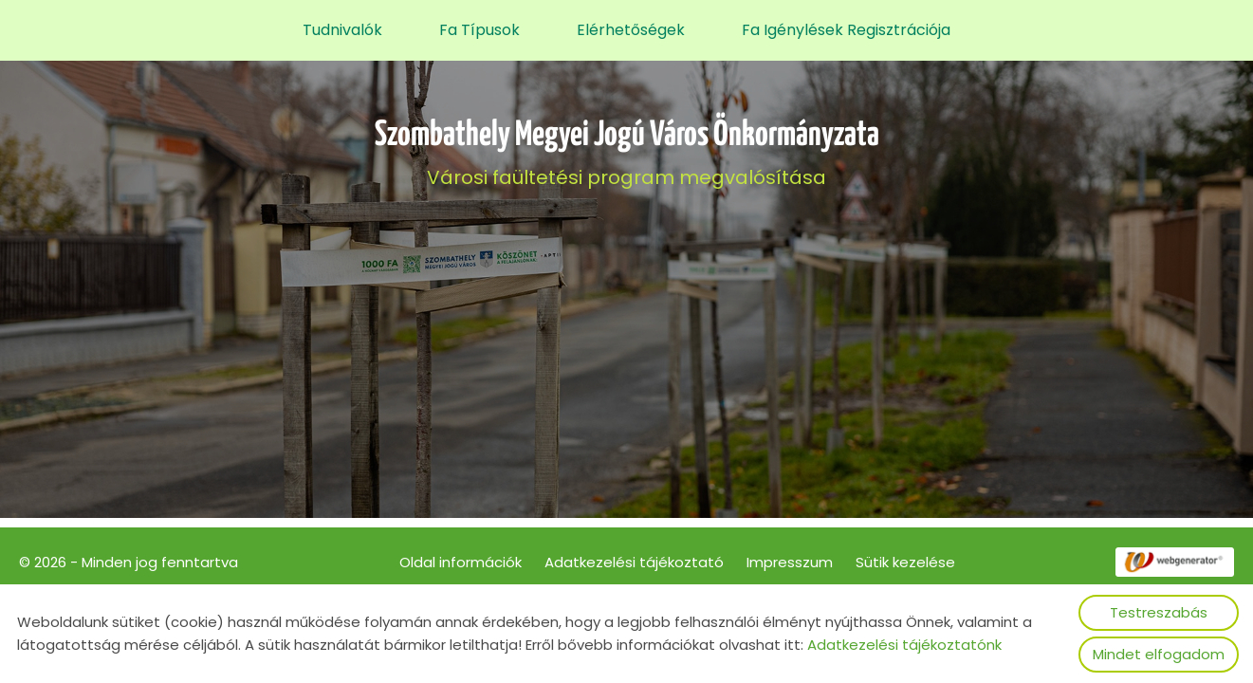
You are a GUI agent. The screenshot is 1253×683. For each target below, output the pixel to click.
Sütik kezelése (905, 562)
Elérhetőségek (631, 30)
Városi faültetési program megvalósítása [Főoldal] (627, 154)
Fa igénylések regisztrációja (846, 30)
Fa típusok (479, 30)
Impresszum (789, 562)
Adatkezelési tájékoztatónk (904, 645)
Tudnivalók (342, 30)
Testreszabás (1158, 612)
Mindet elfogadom (1159, 654)
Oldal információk (460, 562)
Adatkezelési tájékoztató (634, 562)
